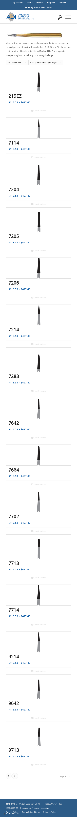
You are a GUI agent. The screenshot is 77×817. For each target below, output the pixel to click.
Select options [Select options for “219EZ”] (38, 110)
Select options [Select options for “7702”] (38, 531)
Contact (62, 2)
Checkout (39, 2)
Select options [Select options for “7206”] (38, 297)
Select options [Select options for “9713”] (38, 764)
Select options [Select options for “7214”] (38, 344)
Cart (29, 2)
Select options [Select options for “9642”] (38, 717)
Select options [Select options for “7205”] (38, 250)
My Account (18, 2)
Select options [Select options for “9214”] (38, 671)
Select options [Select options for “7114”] (38, 157)
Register (51, 2)
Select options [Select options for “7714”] (38, 624)
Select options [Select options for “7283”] (38, 390)
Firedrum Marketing (40, 808)
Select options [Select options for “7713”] (38, 577)
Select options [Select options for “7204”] (38, 204)
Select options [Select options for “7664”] (38, 484)
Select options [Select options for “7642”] (38, 437)
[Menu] (66, 16)
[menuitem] (18, 2)
